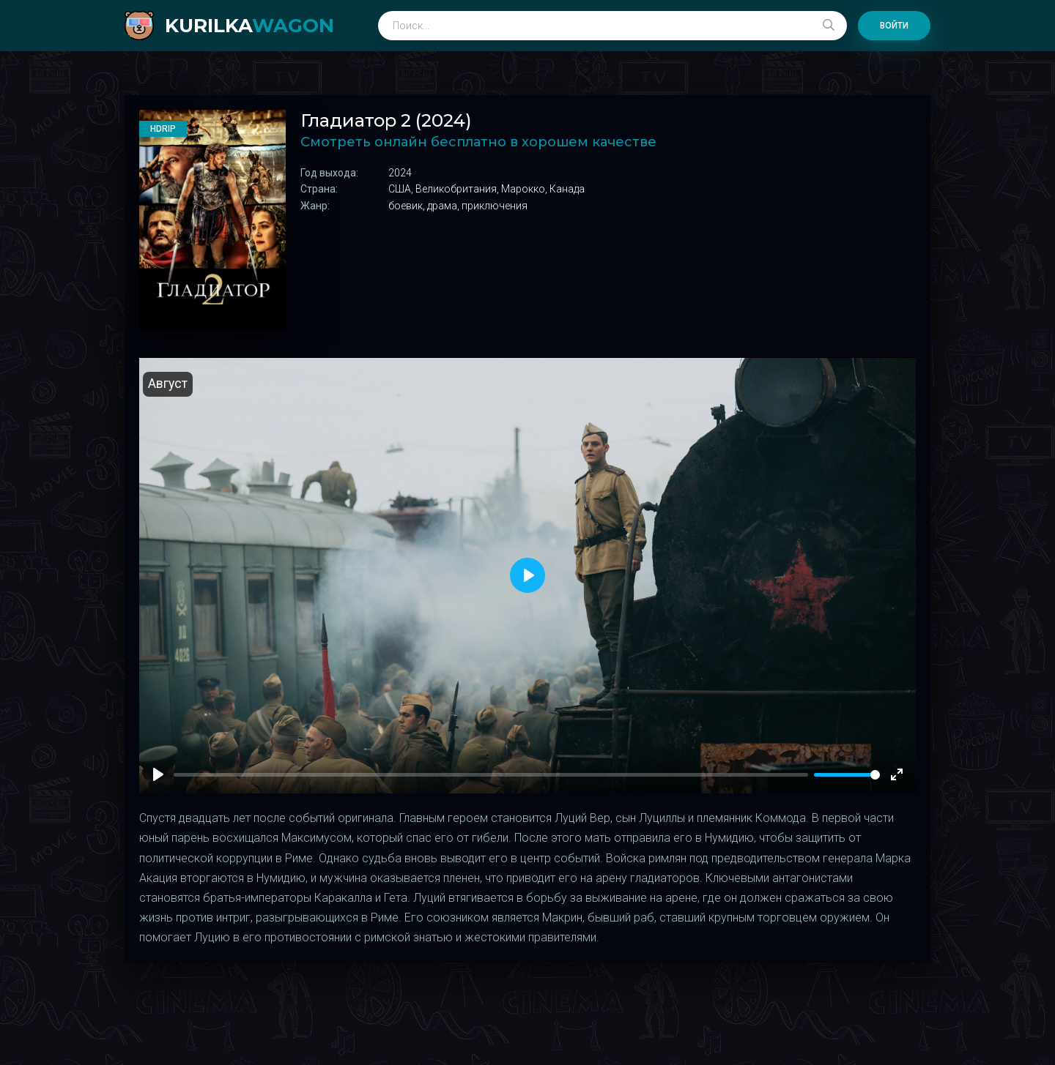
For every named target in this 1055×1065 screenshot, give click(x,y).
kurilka (249, 25)
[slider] (847, 775)
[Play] (158, 774)
